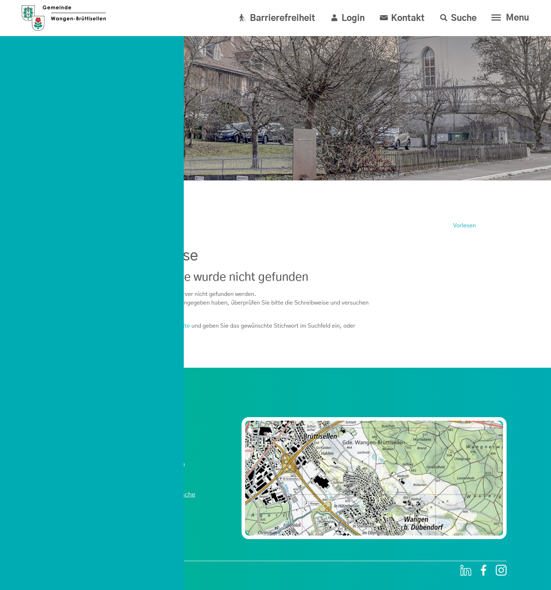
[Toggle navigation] (508, 18)
